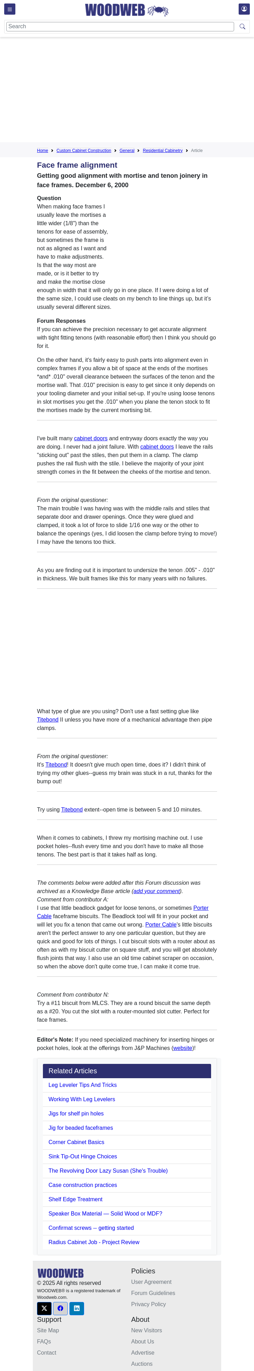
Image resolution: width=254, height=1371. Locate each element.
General (127, 150)
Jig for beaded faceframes (80, 1128)
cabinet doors (90, 438)
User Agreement (151, 1282)
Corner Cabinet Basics (76, 1142)
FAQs (44, 1342)
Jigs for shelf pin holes (76, 1114)
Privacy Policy (148, 1304)
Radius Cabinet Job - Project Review (94, 1242)
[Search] (120, 26)
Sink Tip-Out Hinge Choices (82, 1156)
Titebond (48, 720)
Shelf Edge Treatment (75, 1199)
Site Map (48, 1330)
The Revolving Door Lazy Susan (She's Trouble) (108, 1171)
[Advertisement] (145, 91)
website (182, 1048)
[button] (44, 1308)
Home (42, 150)
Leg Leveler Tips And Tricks (82, 1085)
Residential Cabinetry (162, 150)
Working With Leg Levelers (81, 1099)
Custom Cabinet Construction (84, 150)
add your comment (157, 891)
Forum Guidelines (153, 1293)
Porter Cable (161, 925)
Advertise (143, 1353)
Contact (46, 1353)
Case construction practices (82, 1185)
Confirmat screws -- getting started (91, 1228)
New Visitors (146, 1330)
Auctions (141, 1364)
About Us (142, 1342)
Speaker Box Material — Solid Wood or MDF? (105, 1214)
